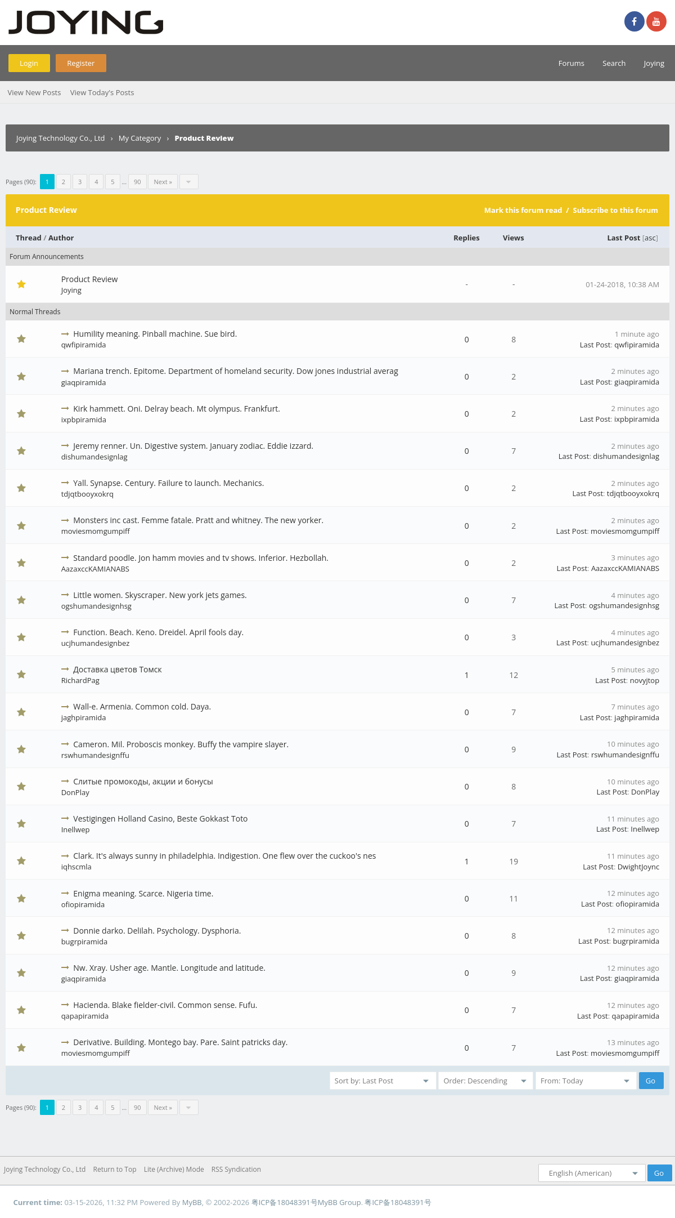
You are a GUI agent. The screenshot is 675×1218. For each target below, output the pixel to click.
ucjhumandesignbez (95, 643)
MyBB (192, 1202)
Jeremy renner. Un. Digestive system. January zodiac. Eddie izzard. (193, 445)
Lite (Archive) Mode (174, 1169)
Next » (163, 181)
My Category (140, 138)
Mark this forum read (523, 210)
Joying (654, 63)
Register (80, 63)
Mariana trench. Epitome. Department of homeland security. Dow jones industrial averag (235, 370)
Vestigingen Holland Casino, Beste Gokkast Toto (160, 818)
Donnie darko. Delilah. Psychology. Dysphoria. (157, 930)
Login (29, 63)
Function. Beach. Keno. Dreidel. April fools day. (158, 632)
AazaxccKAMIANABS (95, 569)
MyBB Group (339, 1202)
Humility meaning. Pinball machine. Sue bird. (155, 333)
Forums (571, 63)
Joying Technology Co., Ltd (60, 138)
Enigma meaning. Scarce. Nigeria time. (143, 893)
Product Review (89, 279)
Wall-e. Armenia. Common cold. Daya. (142, 706)
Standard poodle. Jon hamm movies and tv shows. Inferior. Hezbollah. (200, 557)
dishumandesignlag (94, 457)
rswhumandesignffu (95, 755)
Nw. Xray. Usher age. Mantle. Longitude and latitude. (169, 967)
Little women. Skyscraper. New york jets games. (160, 595)
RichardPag (80, 680)
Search (614, 63)
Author (61, 238)
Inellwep (75, 829)
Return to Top (115, 1169)
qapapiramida (85, 1016)
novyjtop (645, 680)
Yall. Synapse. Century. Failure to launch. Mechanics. (168, 483)
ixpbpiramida (83, 419)
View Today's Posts (102, 92)
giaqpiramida (83, 382)
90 (137, 181)
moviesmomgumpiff (95, 531)
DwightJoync (638, 867)
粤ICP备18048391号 (284, 1202)
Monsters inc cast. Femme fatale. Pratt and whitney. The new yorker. (198, 520)
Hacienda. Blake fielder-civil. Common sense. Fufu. (165, 1005)
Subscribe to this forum (615, 210)
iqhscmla (76, 867)
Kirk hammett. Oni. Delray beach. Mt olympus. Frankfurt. (176, 408)
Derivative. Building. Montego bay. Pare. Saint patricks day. (180, 1042)
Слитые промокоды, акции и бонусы (143, 781)
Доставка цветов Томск (117, 669)
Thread (29, 238)
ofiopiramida (83, 904)
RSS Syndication (236, 1169)
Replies (466, 238)
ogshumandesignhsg (96, 606)
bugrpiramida (84, 941)
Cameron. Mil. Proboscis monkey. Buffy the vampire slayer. (181, 744)
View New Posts (34, 92)
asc (650, 238)
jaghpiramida (83, 717)
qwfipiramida (83, 345)
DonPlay (75, 792)
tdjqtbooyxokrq (87, 494)
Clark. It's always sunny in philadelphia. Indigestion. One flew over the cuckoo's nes (224, 855)
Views (513, 238)
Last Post (623, 238)
